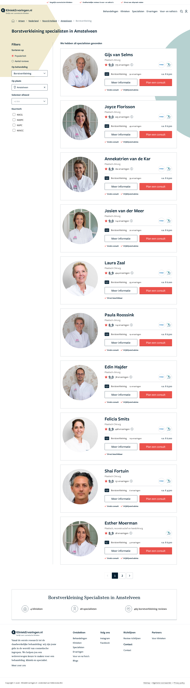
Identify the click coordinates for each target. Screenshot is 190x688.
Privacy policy (179, 683)
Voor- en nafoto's (168, 11)
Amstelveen (66, 20)
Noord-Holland (49, 20)
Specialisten (138, 11)
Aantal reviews (20, 61)
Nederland (33, 20)
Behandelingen (110, 11)
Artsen (21, 20)
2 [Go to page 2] (122, 575)
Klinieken (125, 11)
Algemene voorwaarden (162, 683)
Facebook (105, 642)
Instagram (105, 638)
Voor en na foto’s (81, 656)
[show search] (181, 11)
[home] (16, 11)
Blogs (75, 660)
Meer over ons (19, 665)
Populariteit (19, 55)
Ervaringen (152, 11)
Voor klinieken (159, 638)
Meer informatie (120, 82)
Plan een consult (155, 82)
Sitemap (146, 683)
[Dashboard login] (186, 11)
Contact (127, 650)
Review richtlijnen (132, 638)
